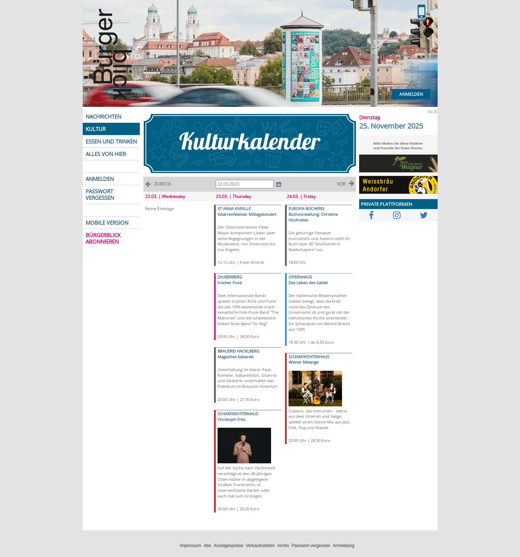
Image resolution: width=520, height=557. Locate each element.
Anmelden (411, 94)
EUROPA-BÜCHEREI (306, 208)
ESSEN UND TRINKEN (111, 141)
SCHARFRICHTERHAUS (238, 413)
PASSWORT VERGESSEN (100, 194)
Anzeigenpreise (228, 545)
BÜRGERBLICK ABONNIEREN (103, 238)
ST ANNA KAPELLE (234, 208)
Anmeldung (344, 545)
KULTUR (96, 128)
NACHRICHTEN (103, 116)
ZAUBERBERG (230, 277)
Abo (207, 545)
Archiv (283, 545)
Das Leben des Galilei (308, 282)
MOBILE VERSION (107, 222)
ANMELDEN (100, 178)
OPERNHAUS (300, 277)
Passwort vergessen (311, 545)
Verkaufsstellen (260, 545)
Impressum (190, 545)
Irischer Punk (230, 282)
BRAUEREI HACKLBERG (238, 351)
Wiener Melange (303, 362)
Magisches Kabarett (236, 356)
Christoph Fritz (231, 419)
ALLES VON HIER (106, 153)
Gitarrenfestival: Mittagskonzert (247, 214)
